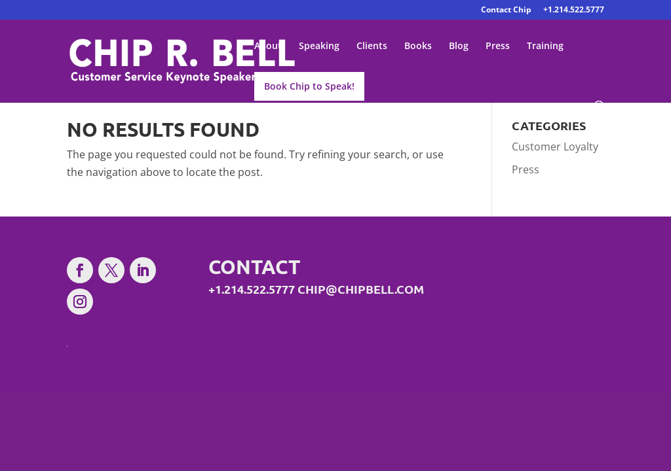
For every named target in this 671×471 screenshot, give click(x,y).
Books (418, 46)
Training (545, 46)
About (268, 46)
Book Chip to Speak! (309, 86)
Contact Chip (506, 10)
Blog (459, 46)
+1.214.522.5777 (573, 10)
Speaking (319, 46)
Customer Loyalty (555, 146)
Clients (371, 46)
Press (498, 46)
